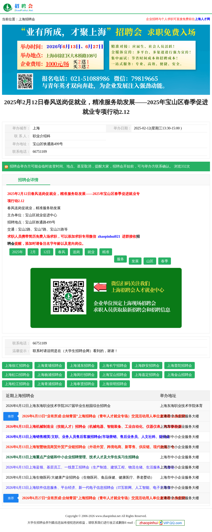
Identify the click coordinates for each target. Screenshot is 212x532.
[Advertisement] (175, 222)
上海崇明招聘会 (114, 384)
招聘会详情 (28, 180)
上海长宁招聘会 (114, 366)
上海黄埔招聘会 (49, 366)
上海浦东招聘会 (82, 366)
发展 (135, 261)
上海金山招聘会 (179, 375)
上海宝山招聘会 (114, 375)
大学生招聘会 (36, 522)
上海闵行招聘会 (82, 375)
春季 (164, 261)
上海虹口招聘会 (17, 375)
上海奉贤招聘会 (82, 384)
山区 (149, 261)
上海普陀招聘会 (179, 366)
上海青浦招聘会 (49, 384)
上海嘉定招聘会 (147, 375)
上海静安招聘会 (147, 366)
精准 (105, 252)
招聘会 (118, 166)
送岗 (76, 252)
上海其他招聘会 (19, 8)
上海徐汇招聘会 (17, 366)
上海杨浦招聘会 (49, 375)
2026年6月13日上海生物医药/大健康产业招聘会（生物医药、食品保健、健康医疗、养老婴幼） (80, 477)
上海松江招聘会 (17, 384)
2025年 (17, 252)
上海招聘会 (27, 19)
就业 (91, 252)
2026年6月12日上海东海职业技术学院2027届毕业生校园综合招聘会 (58, 406)
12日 (46, 252)
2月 (33, 252)
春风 (61, 252)
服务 (120, 259)
